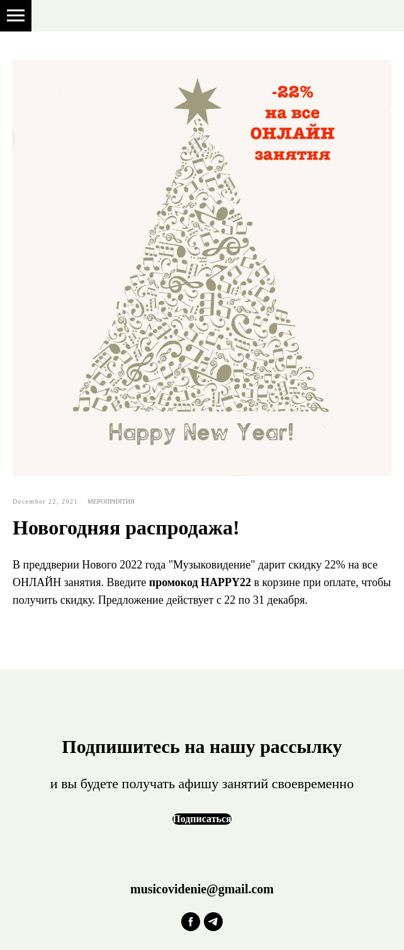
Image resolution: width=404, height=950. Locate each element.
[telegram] (213, 921)
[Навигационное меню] (16, 15)
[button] (201, 819)
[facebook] (190, 921)
